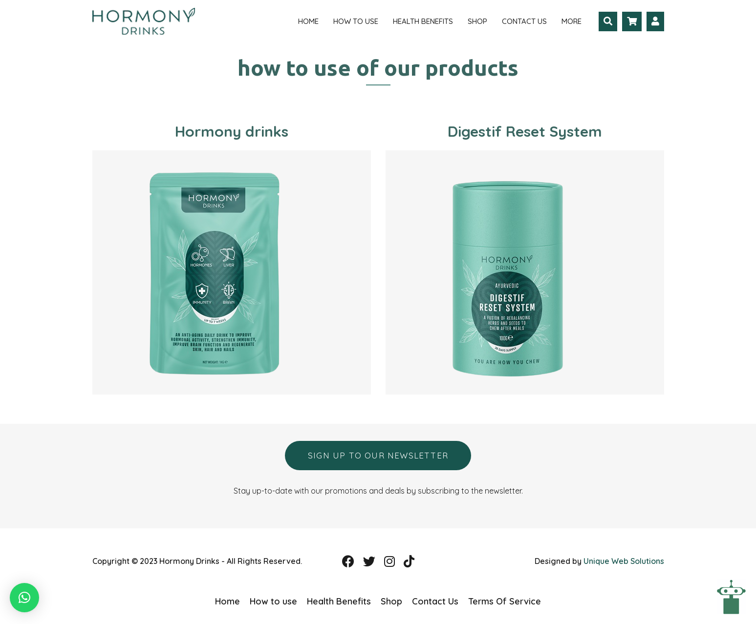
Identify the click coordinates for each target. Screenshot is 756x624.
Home (308, 21)
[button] (24, 597)
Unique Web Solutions (623, 561)
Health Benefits (423, 21)
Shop (477, 21)
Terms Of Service (504, 601)
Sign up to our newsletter (378, 455)
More (572, 21)
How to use (355, 21)
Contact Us (524, 21)
